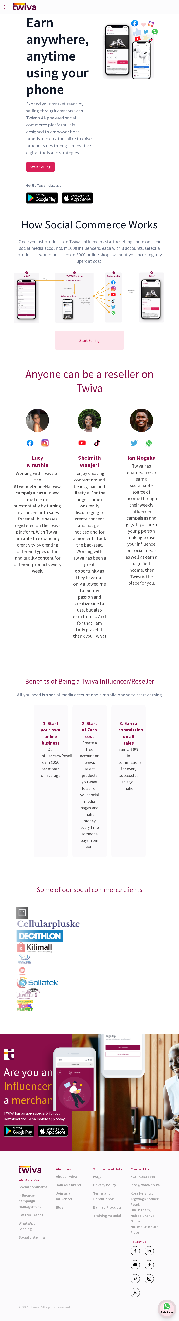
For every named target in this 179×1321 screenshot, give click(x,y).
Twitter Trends (31, 1214)
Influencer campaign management (30, 1201)
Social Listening (32, 1237)
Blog (59, 1207)
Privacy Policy (104, 1185)
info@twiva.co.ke (145, 1185)
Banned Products (107, 1207)
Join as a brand (68, 1185)
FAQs (97, 1176)
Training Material (107, 1215)
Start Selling (40, 167)
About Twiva (66, 1176)
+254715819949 (143, 1176)
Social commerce (33, 1187)
